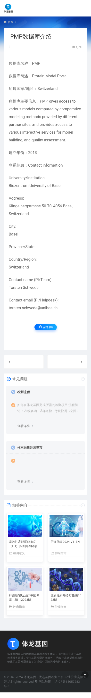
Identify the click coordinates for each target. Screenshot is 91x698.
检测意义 (17, 553)
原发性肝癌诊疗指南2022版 (66, 597)
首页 (10, 22)
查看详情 (23, 426)
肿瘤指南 (58, 553)
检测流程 (23, 392)
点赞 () (46, 327)
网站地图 (42, 681)
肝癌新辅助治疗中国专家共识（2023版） (24, 597)
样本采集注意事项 (29, 447)
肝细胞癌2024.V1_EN (65, 542)
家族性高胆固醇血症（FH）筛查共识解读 (23, 544)
